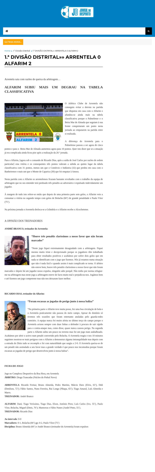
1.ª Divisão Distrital (21, 51)
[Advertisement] (58, 454)
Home (7, 51)
